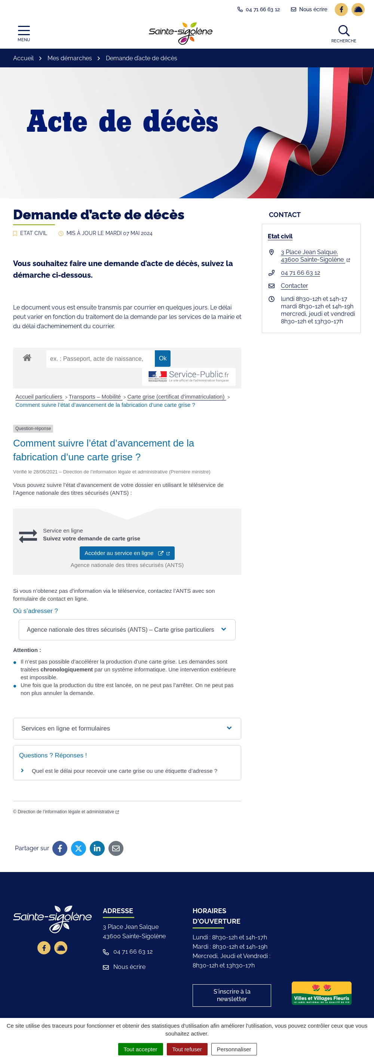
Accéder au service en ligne (127, 553)
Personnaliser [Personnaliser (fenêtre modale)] (234, 1049)
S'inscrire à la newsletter (232, 995)
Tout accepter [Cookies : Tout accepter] (140, 1049)
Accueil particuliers (40, 396)
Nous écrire (124, 966)
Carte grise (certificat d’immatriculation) (176, 396)
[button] (344, 34)
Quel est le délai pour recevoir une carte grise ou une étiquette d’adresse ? (124, 771)
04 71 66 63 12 (300, 272)
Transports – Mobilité (96, 396)
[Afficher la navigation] (23, 33)
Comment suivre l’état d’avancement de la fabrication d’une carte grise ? (105, 405)
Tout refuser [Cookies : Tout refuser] (187, 1049)
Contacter (294, 285)
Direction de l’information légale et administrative (68, 811)
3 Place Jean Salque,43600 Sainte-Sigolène (315, 256)
